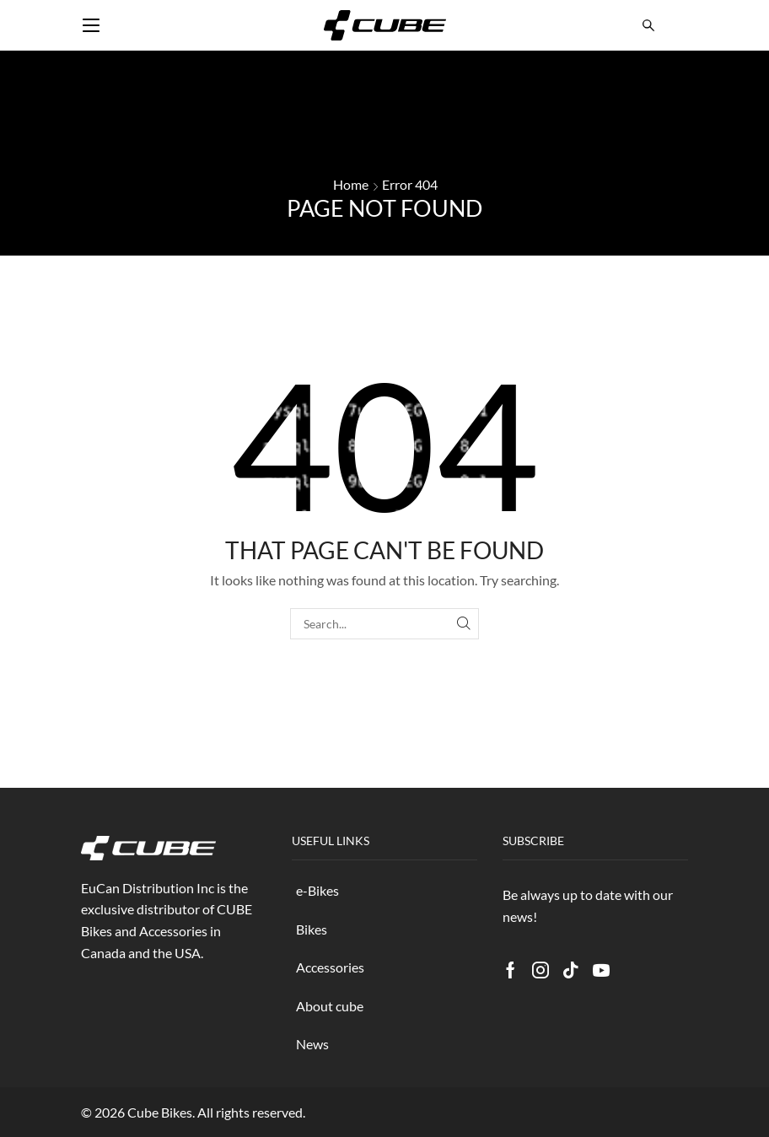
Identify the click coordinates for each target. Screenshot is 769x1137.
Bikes (311, 929)
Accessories (330, 967)
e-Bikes (317, 890)
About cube (329, 1006)
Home (350, 184)
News (312, 1044)
